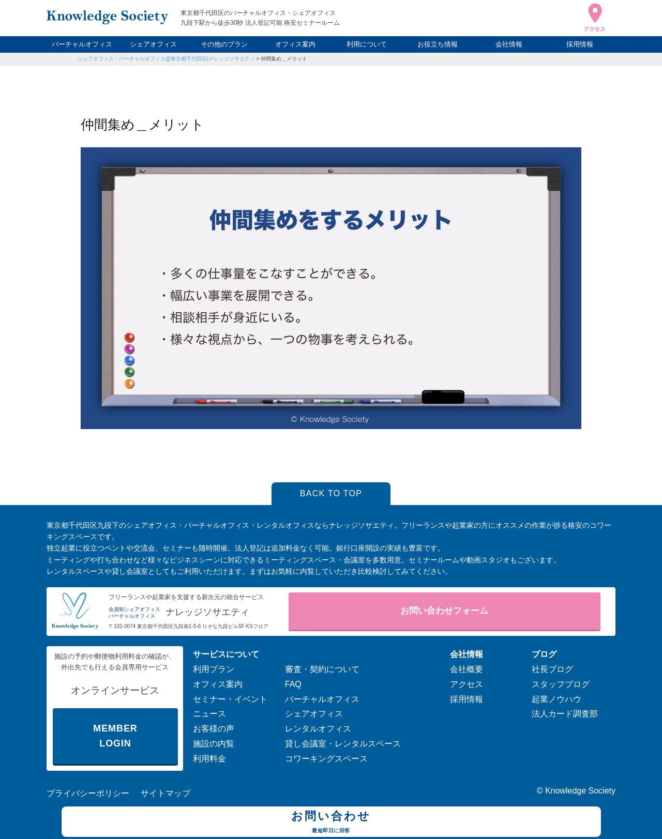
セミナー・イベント (230, 699)
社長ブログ (552, 669)
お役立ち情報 (437, 44)
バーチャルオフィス (82, 44)
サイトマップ (165, 793)
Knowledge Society (580, 790)
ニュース (209, 713)
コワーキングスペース (326, 758)
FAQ (293, 684)
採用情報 (579, 44)
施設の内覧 (213, 743)
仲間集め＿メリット (284, 59)
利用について (367, 44)
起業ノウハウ (556, 699)
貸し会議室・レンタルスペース (343, 743)
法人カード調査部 (565, 713)
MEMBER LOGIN (115, 736)
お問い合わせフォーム (444, 611)
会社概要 (466, 669)
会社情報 (508, 44)
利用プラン (213, 669)
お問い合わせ (331, 823)
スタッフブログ (561, 684)
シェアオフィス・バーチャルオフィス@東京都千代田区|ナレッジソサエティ (166, 59)
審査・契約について (322, 669)
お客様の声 (213, 728)
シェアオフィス (153, 44)
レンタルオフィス (318, 728)
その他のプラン (224, 44)
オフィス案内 (295, 44)
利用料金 (209, 758)
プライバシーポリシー (88, 793)
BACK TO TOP (331, 493)
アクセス (466, 684)
